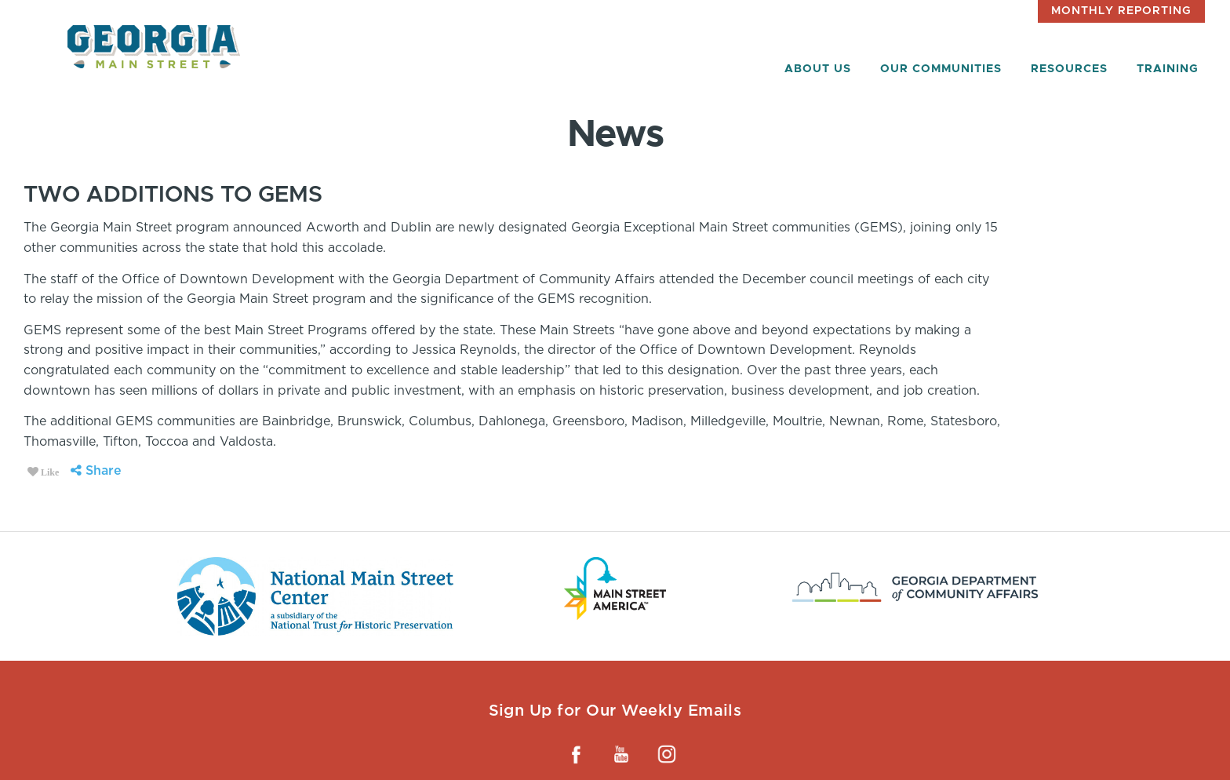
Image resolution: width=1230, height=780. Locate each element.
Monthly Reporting (1121, 10)
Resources (1069, 69)
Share (96, 470)
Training (1168, 69)
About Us (817, 69)
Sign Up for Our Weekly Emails (615, 710)
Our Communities (941, 69)
